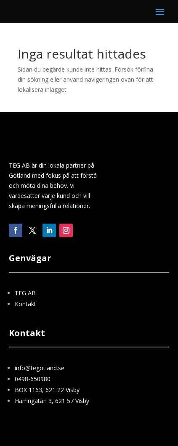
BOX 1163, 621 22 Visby (47, 390)
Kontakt (25, 304)
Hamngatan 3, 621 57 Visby (52, 401)
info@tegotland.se (39, 368)
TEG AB (25, 293)
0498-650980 (32, 379)
